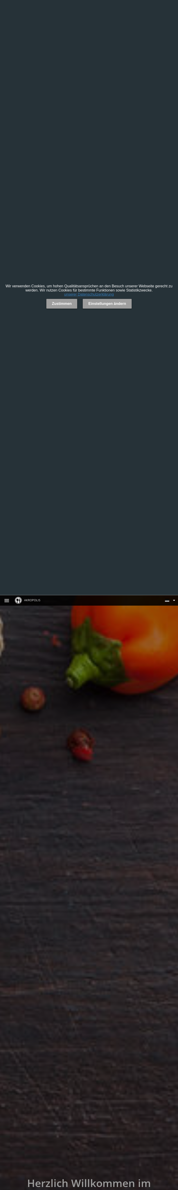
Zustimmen (62, 304)
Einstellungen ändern (107, 304)
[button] (170, 600)
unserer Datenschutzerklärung (89, 294)
